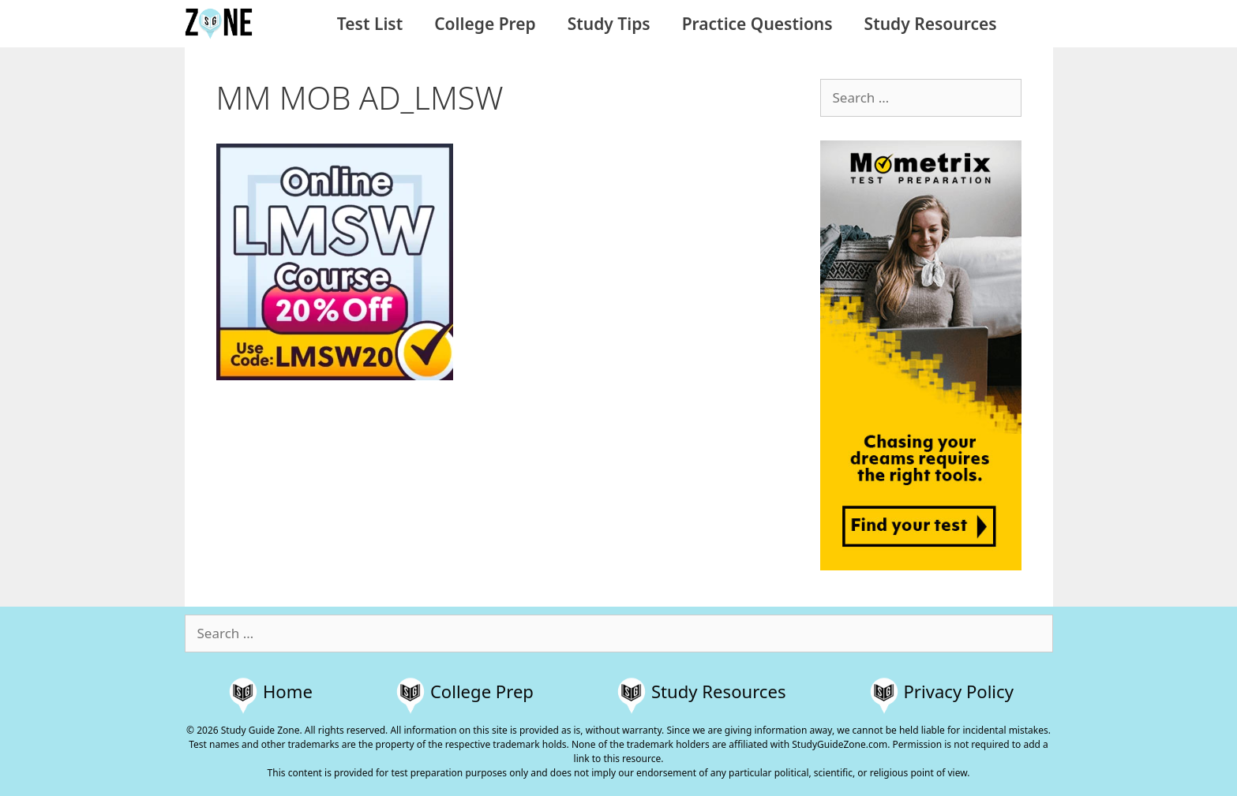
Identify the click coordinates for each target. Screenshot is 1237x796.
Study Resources (930, 24)
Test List (370, 24)
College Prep (484, 24)
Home (288, 691)
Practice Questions (757, 24)
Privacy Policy (959, 691)
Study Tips (609, 24)
